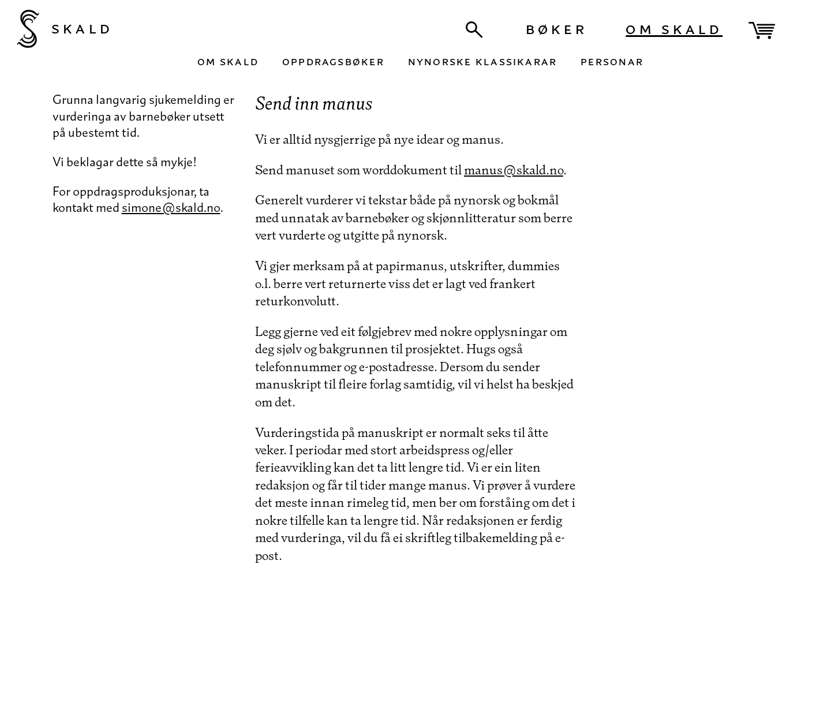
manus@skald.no (513, 169)
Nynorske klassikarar (482, 60)
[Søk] (474, 29)
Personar (612, 60)
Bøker (556, 27)
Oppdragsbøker (333, 60)
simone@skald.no (171, 207)
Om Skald (674, 27)
